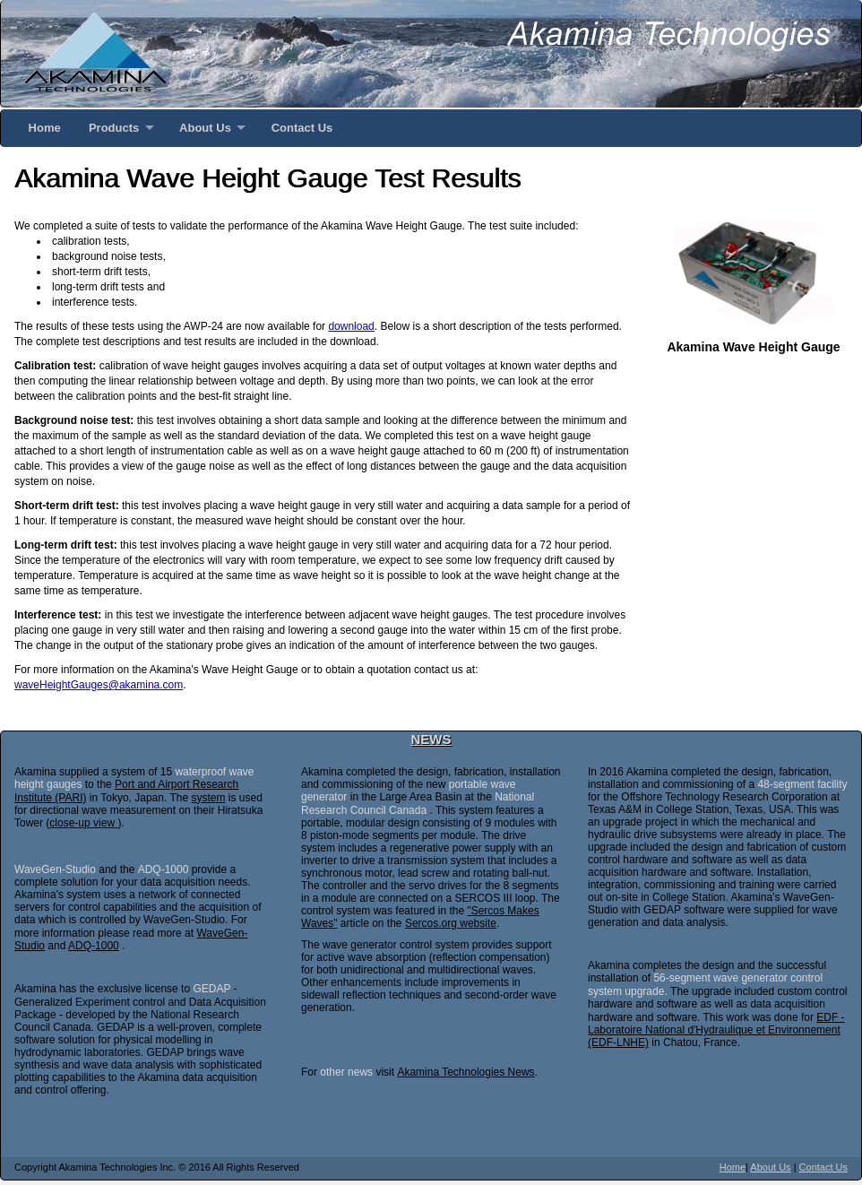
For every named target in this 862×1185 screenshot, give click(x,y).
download (351, 326)
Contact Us (302, 127)
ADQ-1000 (93, 945)
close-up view (83, 823)
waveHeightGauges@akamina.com (98, 685)
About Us (205, 127)
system (208, 797)
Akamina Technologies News (465, 1072)
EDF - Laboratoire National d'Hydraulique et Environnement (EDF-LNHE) (716, 1030)
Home (45, 127)
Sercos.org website (450, 923)
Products (114, 127)
